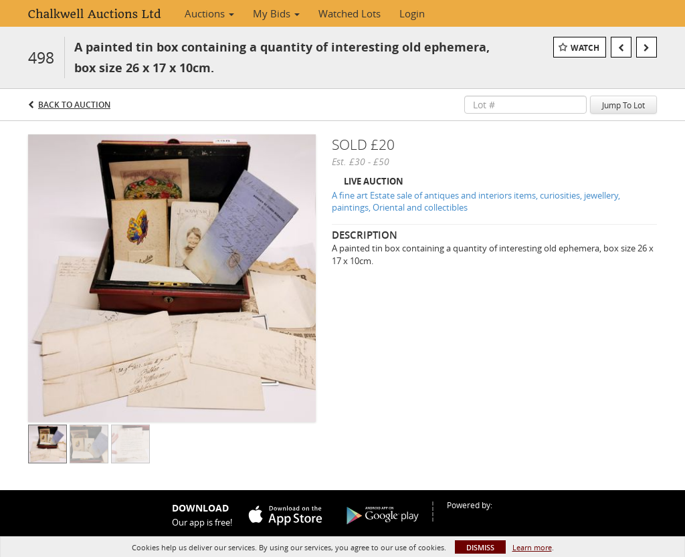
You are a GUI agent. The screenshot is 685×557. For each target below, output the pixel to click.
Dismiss (480, 547)
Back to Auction (74, 104)
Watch (585, 47)
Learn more (532, 547)
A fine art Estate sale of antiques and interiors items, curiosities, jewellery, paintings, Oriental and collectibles (476, 201)
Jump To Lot (623, 105)
